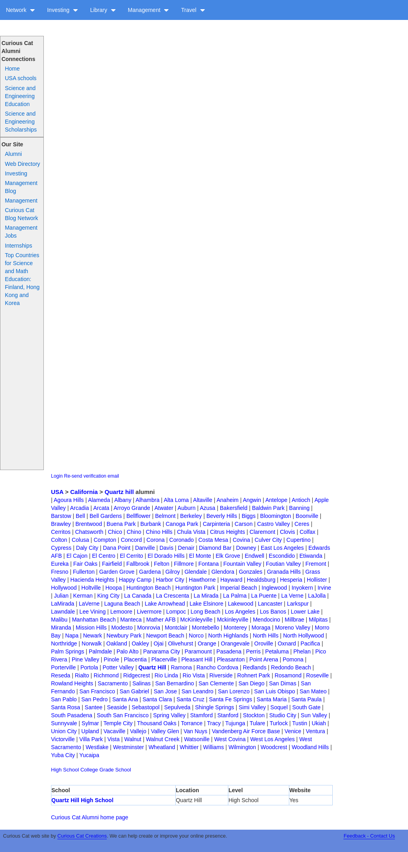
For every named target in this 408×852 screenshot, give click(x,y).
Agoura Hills (69, 500)
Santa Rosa (65, 707)
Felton (161, 564)
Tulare (257, 723)
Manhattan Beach (94, 619)
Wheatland (162, 747)
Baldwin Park (268, 508)
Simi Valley (252, 707)
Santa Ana (125, 699)
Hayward (231, 580)
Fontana (208, 564)
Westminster (128, 747)
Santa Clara (157, 699)
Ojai (158, 643)
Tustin (299, 723)
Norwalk (92, 643)
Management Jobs (21, 231)
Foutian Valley (283, 564)
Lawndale (63, 611)
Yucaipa (89, 755)
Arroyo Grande (132, 508)
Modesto (122, 627)
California (84, 491)
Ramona (181, 667)
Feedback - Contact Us (369, 836)
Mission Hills (91, 627)
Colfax (308, 532)
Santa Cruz (190, 699)
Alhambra (147, 500)
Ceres (301, 524)
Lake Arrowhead (165, 603)
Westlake (97, 747)
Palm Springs (67, 651)
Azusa (207, 508)
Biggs (248, 516)
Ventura (315, 731)
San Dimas (282, 683)
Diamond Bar (215, 548)
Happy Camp (135, 580)
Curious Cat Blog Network (21, 214)
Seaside (117, 707)
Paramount (198, 651)
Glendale (195, 572)
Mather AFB (161, 619)
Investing (62, 10)
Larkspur (297, 603)
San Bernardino (174, 683)
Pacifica (310, 643)
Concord (131, 540)
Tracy (214, 723)
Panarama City (161, 651)
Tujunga (235, 723)
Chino (134, 532)
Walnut (132, 739)
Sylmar (90, 723)
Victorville (63, 739)
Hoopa (113, 587)
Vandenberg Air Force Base (246, 731)
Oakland (116, 643)
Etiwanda (310, 556)
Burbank (150, 524)
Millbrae (294, 619)
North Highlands (228, 635)
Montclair (176, 627)
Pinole (111, 659)
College (89, 770)
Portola (89, 667)
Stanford (227, 715)
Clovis (287, 532)
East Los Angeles (282, 548)
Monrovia (148, 627)
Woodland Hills (310, 747)
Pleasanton (231, 659)
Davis (166, 548)
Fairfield (112, 564)
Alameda (99, 500)
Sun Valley (314, 715)
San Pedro (94, 699)
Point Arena (263, 659)
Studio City (282, 715)
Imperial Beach (238, 587)
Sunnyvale (64, 723)
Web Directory (22, 164)
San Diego (251, 683)
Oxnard (287, 643)
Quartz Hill (152, 667)
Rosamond (288, 675)
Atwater (163, 508)
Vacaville (115, 731)
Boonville (307, 516)
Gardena (150, 572)
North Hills (266, 635)
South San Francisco (123, 715)
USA (57, 491)
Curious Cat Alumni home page (89, 817)
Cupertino (298, 540)
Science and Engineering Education (20, 96)
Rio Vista (193, 675)
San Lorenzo (233, 691)
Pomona (292, 659)
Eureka (60, 564)
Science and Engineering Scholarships (21, 121)
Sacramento (113, 683)
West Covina (229, 739)
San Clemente (216, 683)
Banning (299, 508)
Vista (113, 739)
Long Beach (205, 611)
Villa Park (91, 739)
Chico (115, 532)
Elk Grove (228, 556)
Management (148, 10)
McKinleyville (196, 619)
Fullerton (83, 572)
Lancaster (270, 603)
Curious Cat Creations (82, 836)
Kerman (83, 595)
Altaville (202, 500)
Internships (18, 245)
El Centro (103, 556)
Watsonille (197, 739)
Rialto (82, 675)
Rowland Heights (72, 683)
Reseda (60, 675)
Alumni (13, 154)
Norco (196, 635)
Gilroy (172, 572)
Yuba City (63, 755)
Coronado (181, 540)
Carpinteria (216, 524)
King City (108, 595)
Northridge (64, 643)
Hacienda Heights (93, 580)
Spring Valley (169, 715)
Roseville (317, 675)
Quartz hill (119, 491)
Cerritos (61, 532)
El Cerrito (131, 556)
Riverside (220, 675)
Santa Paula (306, 699)
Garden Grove (117, 572)
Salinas (141, 683)
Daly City (87, 548)
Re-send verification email (91, 476)
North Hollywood (303, 635)
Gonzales (250, 572)
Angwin (252, 500)
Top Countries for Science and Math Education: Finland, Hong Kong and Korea (22, 279)
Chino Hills (159, 532)
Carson (244, 524)
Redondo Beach (291, 667)
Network (20, 10)
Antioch (301, 500)
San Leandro (197, 691)
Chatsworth (89, 532)
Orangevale (235, 643)
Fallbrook (137, 564)
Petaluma (277, 651)
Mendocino (266, 619)
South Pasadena (71, 715)
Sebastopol (145, 707)
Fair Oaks (85, 564)
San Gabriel (134, 691)
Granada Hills (284, 572)
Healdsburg (261, 580)
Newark (92, 635)
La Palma (235, 595)
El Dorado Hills (166, 556)
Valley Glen (165, 731)
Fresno (60, 572)
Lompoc (176, 611)
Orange (207, 643)
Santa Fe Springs (230, 699)
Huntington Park (195, 587)
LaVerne (89, 603)
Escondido (282, 556)
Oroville (263, 643)
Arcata (101, 508)
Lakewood (240, 603)
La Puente (264, 595)
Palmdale (100, 651)
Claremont (262, 532)
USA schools (20, 78)
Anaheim (227, 500)
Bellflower (138, 516)
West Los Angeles (272, 739)
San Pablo (64, 699)
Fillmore (184, 564)
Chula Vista (191, 532)
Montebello (206, 627)
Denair (186, 548)
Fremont (315, 564)
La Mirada (206, 595)
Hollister (317, 580)
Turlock (279, 723)
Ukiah (319, 723)
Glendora (222, 572)
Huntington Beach (148, 587)
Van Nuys (196, 731)
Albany (122, 500)
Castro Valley (273, 524)
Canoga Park (182, 524)
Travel (193, 10)
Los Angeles (240, 611)
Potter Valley (117, 667)
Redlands (254, 667)
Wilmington (242, 747)
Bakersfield (233, 508)
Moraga (260, 627)
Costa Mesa (213, 540)
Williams (213, 747)
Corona (155, 540)
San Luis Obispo (274, 691)
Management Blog (21, 187)
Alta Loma (176, 500)
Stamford (201, 715)
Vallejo (138, 731)
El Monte (200, 556)
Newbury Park (123, 635)
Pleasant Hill (196, 659)
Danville (145, 548)
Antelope (276, 500)
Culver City (268, 540)
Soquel (279, 707)
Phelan (302, 651)
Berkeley (191, 516)
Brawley (61, 524)
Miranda (61, 627)
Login (57, 476)
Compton (105, 540)
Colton (59, 540)
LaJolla (317, 595)
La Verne (292, 595)
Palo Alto (127, 651)
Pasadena (228, 651)
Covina (241, 540)
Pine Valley (85, 659)
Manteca (131, 619)
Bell (80, 516)
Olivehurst (180, 643)
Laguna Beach (122, 603)
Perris (253, 651)
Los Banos (273, 611)
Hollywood (64, 587)
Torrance (191, 723)
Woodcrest (274, 747)
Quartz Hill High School (82, 800)
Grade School (115, 770)
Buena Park (121, 524)
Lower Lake (305, 611)
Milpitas (318, 619)
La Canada (137, 595)
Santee (93, 707)
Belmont (165, 516)
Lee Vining (92, 611)
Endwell (254, 556)
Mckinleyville (233, 619)
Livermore (149, 611)
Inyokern (302, 587)
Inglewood (274, 587)
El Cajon (77, 556)
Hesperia (291, 580)
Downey (246, 548)
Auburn (187, 508)
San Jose (165, 691)
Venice (292, 731)
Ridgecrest (136, 675)
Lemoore (121, 611)
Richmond (106, 675)
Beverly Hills (221, 516)
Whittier (189, 747)
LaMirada (62, 603)
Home (12, 68)
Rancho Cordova (217, 667)
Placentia (135, 659)
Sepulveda (177, 707)
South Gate (306, 707)
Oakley (140, 643)
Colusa (80, 540)
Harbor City (170, 580)
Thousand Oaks (157, 723)
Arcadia (79, 508)
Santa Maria (271, 699)
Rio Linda (166, 675)
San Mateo (313, 691)
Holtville (91, 587)
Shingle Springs (214, 707)
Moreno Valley (292, 627)
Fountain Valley (242, 564)
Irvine (324, 587)
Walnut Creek (162, 739)
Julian (61, 595)
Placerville (164, 659)
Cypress (61, 548)
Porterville (63, 667)
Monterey (235, 627)
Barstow (61, 516)
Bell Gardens (106, 516)
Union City (64, 731)
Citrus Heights (227, 532)
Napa (71, 635)
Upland (90, 731)
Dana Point (116, 548)
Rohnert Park (253, 675)
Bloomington (275, 516)
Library (103, 10)
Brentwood (88, 524)
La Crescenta (172, 595)
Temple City (118, 723)
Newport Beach (165, 635)
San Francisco (97, 691)
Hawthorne (202, 580)
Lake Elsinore (207, 603)
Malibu (59, 619)
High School (65, 770)
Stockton (254, 715)
